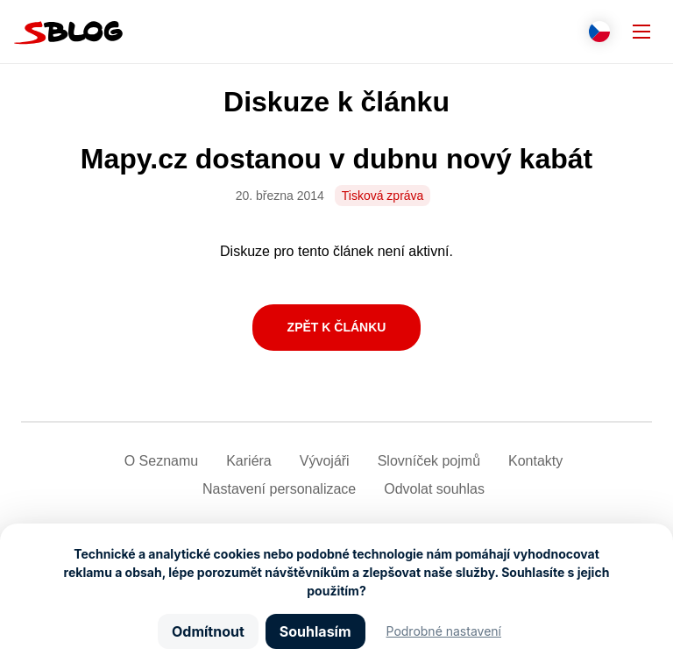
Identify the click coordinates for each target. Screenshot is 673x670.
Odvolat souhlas (434, 488)
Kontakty (535, 460)
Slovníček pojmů (429, 460)
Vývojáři (325, 460)
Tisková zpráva (383, 196)
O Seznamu (161, 460)
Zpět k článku (336, 327)
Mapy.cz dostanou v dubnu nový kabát (336, 159)
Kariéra (249, 460)
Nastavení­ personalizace (279, 488)
